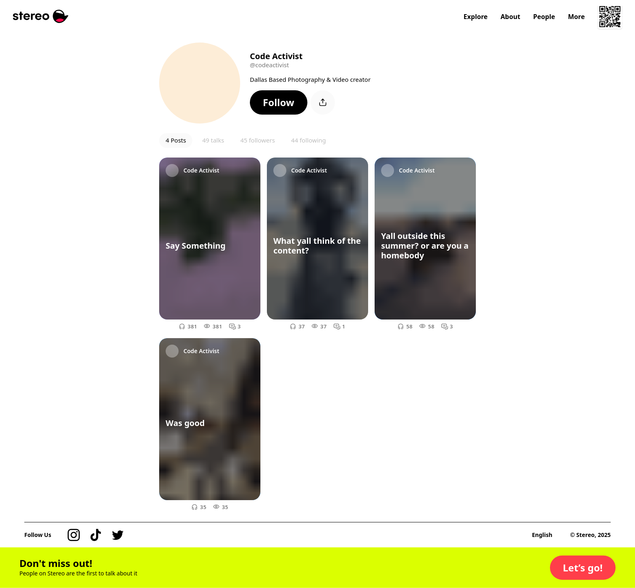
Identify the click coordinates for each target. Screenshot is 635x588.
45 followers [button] (257, 140)
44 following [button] (308, 140)
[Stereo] (40, 16)
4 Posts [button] (176, 140)
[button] (278, 102)
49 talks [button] (213, 140)
